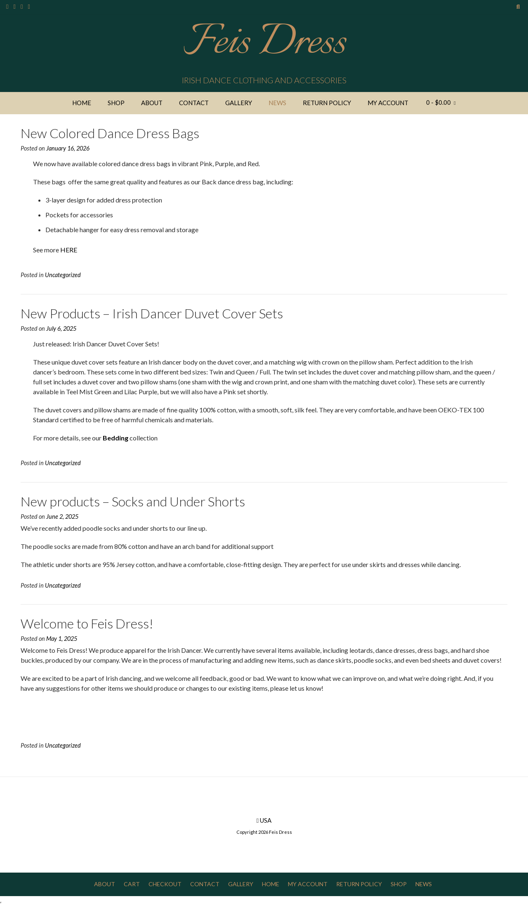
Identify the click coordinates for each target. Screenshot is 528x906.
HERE (68, 250)
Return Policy (327, 102)
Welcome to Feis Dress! (87, 623)
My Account (388, 102)
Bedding (115, 438)
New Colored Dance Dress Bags (110, 133)
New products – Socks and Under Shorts (133, 501)
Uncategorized (63, 274)
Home (81, 102)
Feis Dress (264, 43)
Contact (194, 102)
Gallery (238, 102)
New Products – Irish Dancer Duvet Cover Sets (152, 313)
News (277, 102)
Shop (116, 102)
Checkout (165, 883)
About (152, 102)
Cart (132, 883)
